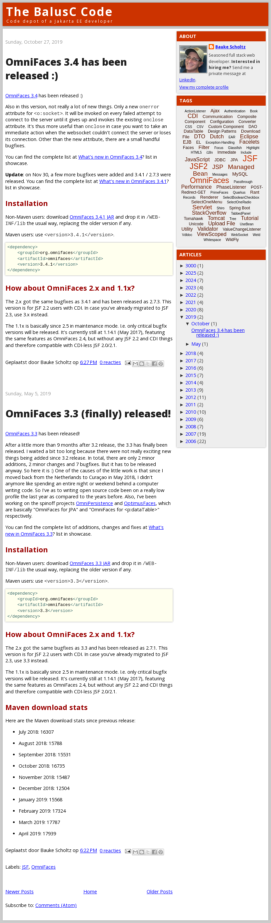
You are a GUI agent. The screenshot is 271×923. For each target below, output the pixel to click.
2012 (190, 397)
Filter (204, 147)
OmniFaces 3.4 (21, 95)
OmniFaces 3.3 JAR (90, 563)
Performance (196, 187)
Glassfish (235, 148)
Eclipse (249, 136)
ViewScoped (212, 234)
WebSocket (239, 235)
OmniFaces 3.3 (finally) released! (88, 413)
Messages (220, 174)
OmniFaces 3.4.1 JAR (92, 217)
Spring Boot (239, 208)
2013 (190, 390)
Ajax (214, 110)
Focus (218, 148)
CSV (200, 127)
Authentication (234, 111)
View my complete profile (204, 87)
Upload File (221, 223)
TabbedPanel (240, 213)
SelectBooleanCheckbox (241, 197)
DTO (199, 136)
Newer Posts (19, 891)
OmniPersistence (94, 503)
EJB (187, 142)
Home (90, 891)
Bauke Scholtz (230, 47)
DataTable (193, 131)
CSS (188, 127)
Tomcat (216, 218)
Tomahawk (193, 218)
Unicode (196, 224)
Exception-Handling (220, 142)
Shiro (220, 208)
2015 (190, 375)
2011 (190, 404)
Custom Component (226, 126)
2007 (190, 434)
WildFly (232, 239)
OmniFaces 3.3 (21, 433)
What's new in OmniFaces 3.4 (110, 157)
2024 (190, 280)
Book (254, 111)
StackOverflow (209, 213)
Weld (256, 235)
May (196, 344)
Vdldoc (187, 235)
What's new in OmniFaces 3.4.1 (133, 181)
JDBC (220, 159)
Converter (247, 121)
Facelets (249, 142)
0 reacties (110, 362)
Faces (188, 147)
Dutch (217, 136)
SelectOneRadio (239, 202)
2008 (190, 426)
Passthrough (243, 182)
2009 (190, 419)
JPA (234, 159)
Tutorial (250, 218)
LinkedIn (187, 80)
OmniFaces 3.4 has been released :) (218, 332)
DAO (252, 126)
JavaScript (197, 159)
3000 (190, 265)
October (200, 323)
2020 (190, 309)
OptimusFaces (140, 503)
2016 (190, 368)
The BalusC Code (59, 11)
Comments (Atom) (56, 905)
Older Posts (160, 891)
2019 (190, 317)
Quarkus (239, 192)
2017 (190, 360)
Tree (232, 219)
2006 (190, 441)
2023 (190, 287)
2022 (190, 295)
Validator (207, 229)
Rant (254, 192)
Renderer (209, 197)
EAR (231, 137)
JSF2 (199, 166)
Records (189, 197)
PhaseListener (231, 187)
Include (246, 152)
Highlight (252, 148)
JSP (217, 167)
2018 (190, 353)
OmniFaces (43, 867)
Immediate (226, 152)
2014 (190, 382)
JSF (25, 867)
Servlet (202, 207)
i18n (209, 152)
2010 (190, 412)
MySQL (240, 174)
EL (198, 142)
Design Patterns (222, 131)
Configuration (222, 121)
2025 (190, 273)
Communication (218, 116)
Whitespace (212, 240)
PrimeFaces (219, 192)
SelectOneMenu (206, 201)
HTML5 (196, 152)
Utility (187, 229)
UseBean (246, 224)
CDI (193, 116)
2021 (190, 302)
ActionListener (195, 111)
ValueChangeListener (242, 229)
